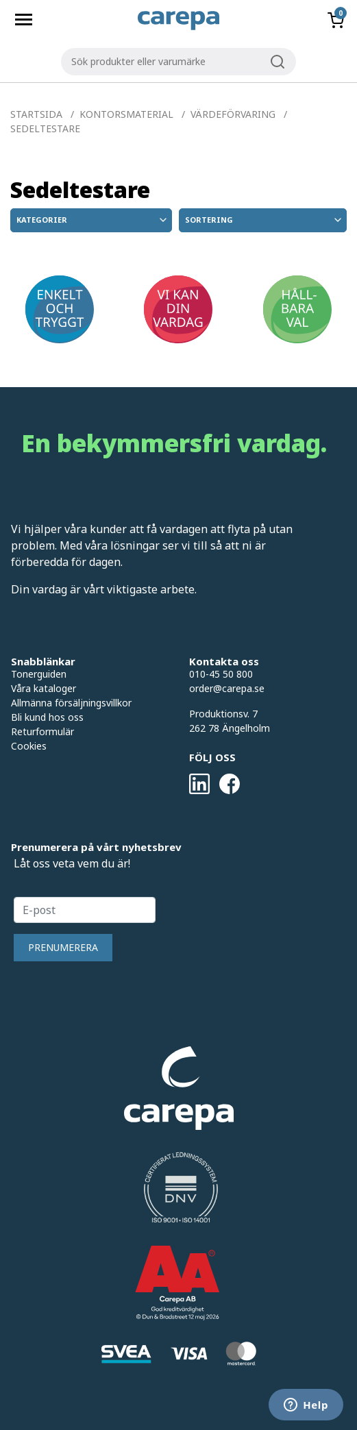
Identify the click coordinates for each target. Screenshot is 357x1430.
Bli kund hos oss (47, 717)
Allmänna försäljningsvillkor (71, 702)
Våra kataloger (43, 688)
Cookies (29, 745)
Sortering (264, 219)
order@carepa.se (226, 688)
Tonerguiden (38, 673)
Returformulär (42, 731)
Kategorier (92, 219)
